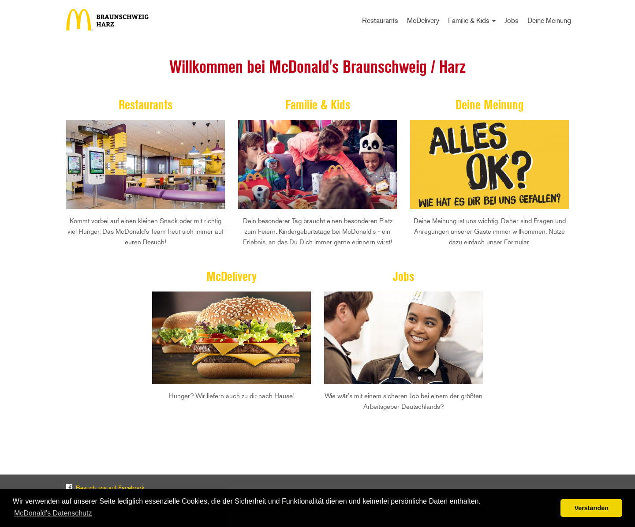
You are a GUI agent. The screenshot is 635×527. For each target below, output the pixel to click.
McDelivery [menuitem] (423, 20)
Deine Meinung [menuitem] (549, 20)
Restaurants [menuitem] (380, 20)
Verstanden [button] (591, 508)
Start (110, 20)
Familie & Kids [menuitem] (472, 20)
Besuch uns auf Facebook (110, 488)
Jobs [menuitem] (511, 20)
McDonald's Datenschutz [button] (53, 513)
